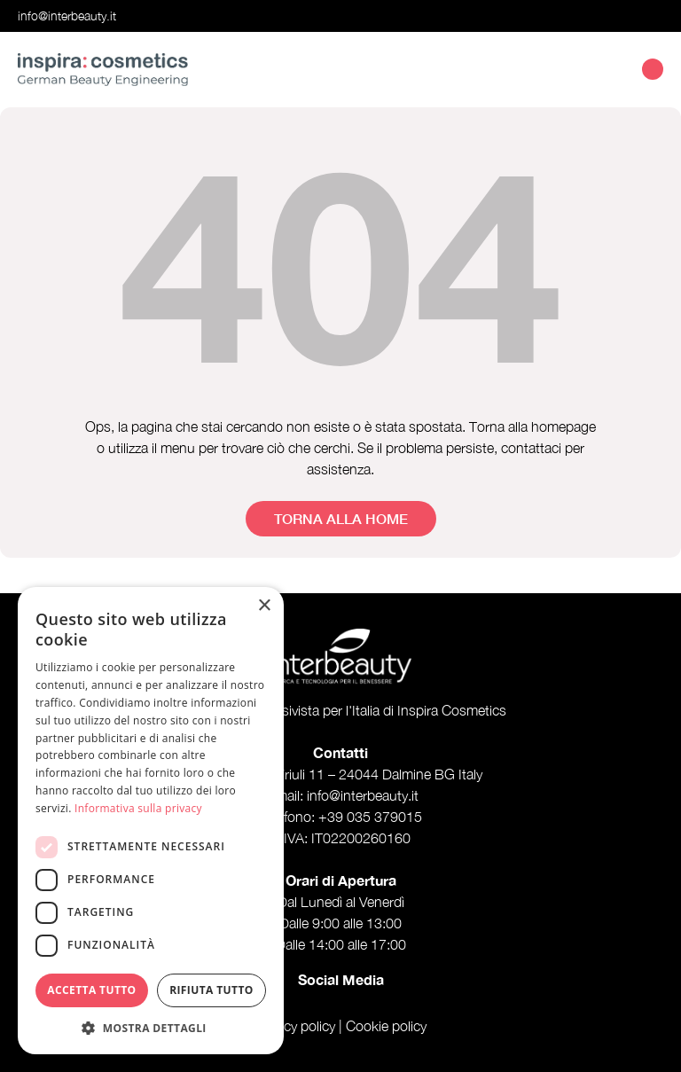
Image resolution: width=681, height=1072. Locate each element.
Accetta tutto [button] (91, 990)
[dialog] (151, 820)
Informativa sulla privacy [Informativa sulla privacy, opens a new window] (138, 808)
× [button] (263, 606)
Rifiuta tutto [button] (211, 990)
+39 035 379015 (370, 817)
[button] (150, 1028)
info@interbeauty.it (67, 15)
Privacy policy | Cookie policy (340, 1026)
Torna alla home (341, 518)
